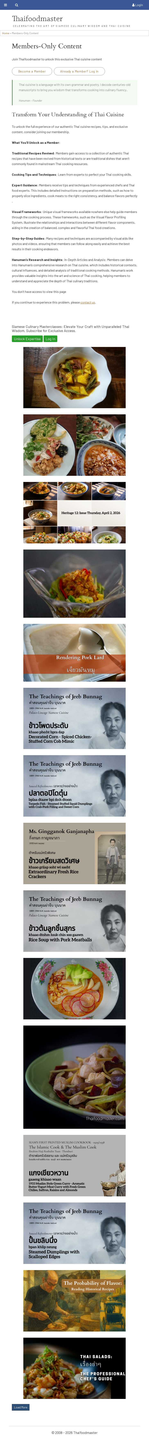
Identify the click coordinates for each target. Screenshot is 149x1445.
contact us (87, 302)
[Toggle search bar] (16, 5)
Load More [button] (20, 1407)
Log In (50, 339)
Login (137, 5)
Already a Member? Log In (79, 71)
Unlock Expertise (27, 339)
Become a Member (32, 71)
